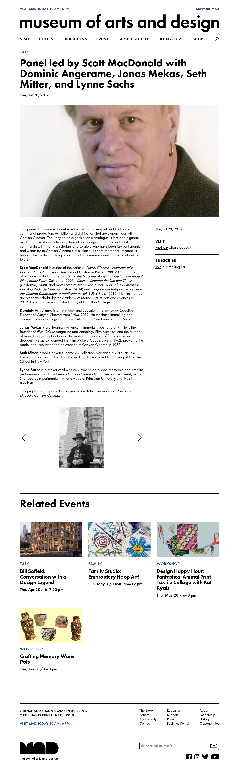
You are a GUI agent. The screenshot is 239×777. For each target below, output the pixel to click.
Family (95, 564)
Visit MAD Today (34, 9)
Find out (161, 248)
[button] (24, 437)
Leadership (207, 715)
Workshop (168, 564)
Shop (198, 39)
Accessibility (147, 719)
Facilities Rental (178, 723)
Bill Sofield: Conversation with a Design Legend (43, 577)
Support (172, 715)
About (204, 710)
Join (158, 267)
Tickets (46, 39)
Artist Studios (135, 39)
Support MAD (207, 9)
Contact (145, 723)
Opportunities (209, 723)
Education (174, 710)
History (204, 719)
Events (103, 39)
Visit (24, 39)
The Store (146, 710)
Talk (24, 52)
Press (170, 719)
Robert (144, 715)
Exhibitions (74, 39)
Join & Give (171, 39)
